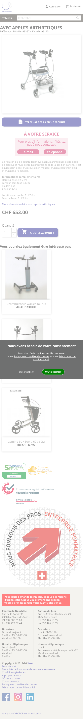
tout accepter (53, 371)
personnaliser (26, 372)
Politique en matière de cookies (31, 356)
